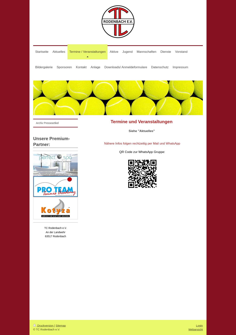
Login (199, 325)
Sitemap (61, 325)
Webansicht (195, 329)
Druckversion (43, 325)
